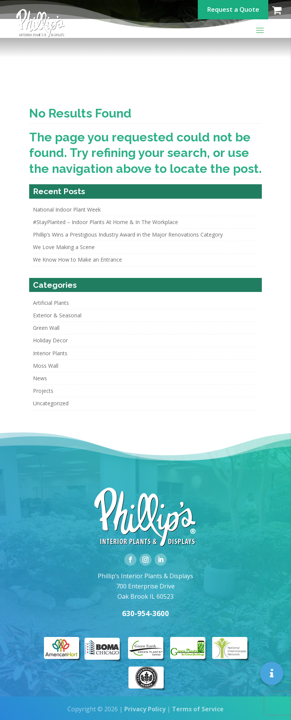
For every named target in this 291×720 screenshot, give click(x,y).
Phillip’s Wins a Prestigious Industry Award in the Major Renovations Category (128, 234)
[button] (272, 673)
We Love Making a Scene (64, 247)
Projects (43, 390)
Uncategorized (51, 403)
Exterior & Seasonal (57, 315)
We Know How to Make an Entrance (77, 259)
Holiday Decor (50, 340)
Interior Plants (50, 353)
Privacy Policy (145, 709)
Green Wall (46, 327)
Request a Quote (233, 9)
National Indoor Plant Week (67, 209)
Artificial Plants (51, 302)
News (40, 378)
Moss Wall (45, 365)
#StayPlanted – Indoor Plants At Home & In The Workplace (105, 222)
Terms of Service (198, 709)
